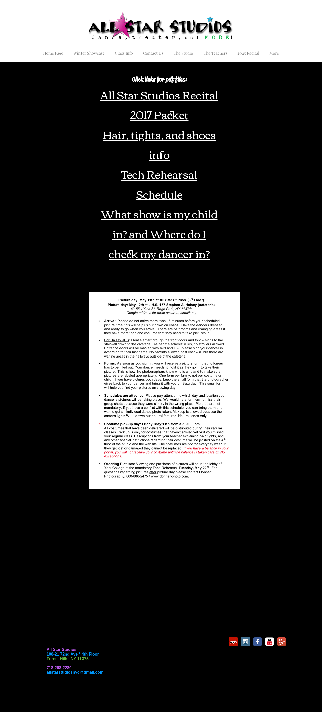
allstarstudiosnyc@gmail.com (75, 672)
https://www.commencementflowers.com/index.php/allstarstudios (137, 595)
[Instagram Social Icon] (245, 641)
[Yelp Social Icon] (233, 641)
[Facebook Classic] (257, 641)
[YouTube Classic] (269, 641)
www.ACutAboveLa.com (128, 615)
